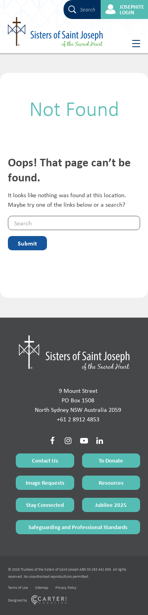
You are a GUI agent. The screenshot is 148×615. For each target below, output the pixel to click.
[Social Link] (52, 441)
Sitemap (41, 587)
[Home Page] (74, 352)
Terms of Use (18, 587)
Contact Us (45, 460)
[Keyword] (74, 223)
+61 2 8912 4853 (78, 419)
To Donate (111, 460)
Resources (111, 482)
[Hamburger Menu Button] (133, 43)
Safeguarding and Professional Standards (77, 527)
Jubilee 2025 (111, 505)
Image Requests (45, 482)
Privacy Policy (66, 587)
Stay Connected (45, 505)
